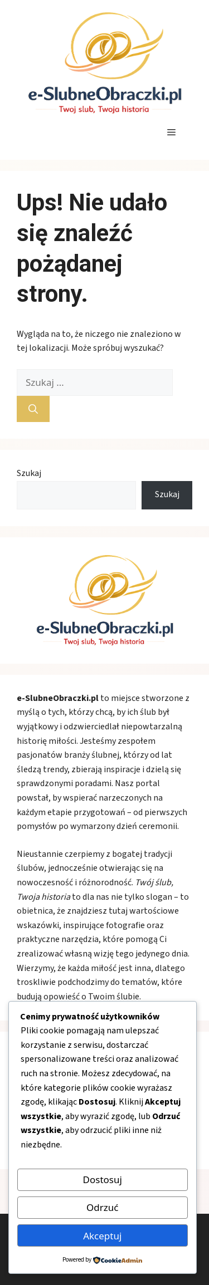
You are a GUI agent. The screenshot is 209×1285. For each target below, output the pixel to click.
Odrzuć (102, 1207)
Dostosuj (102, 1179)
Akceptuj (102, 1235)
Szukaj (29, 473)
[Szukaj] (33, 409)
